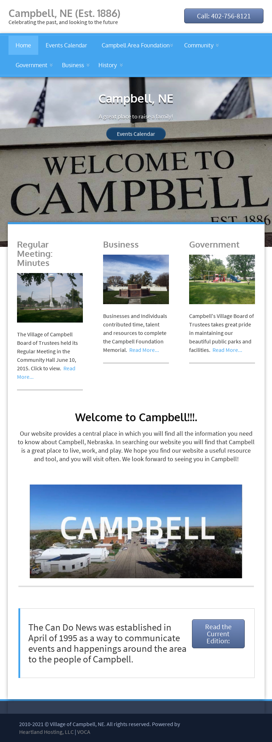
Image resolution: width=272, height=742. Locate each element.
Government (31, 65)
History (107, 65)
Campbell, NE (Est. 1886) (64, 13)
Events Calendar (66, 45)
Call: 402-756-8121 (224, 15)
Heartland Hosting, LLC (46, 731)
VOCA (83, 731)
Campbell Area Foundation (136, 45)
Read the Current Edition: (218, 633)
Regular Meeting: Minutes (34, 253)
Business (73, 65)
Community (199, 45)
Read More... (144, 349)
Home (23, 45)
